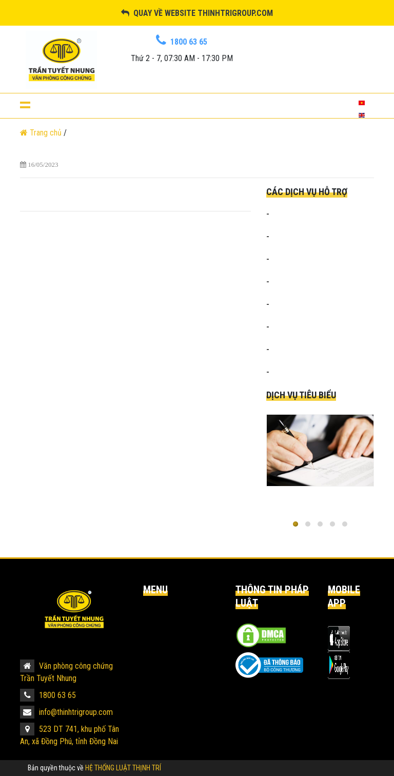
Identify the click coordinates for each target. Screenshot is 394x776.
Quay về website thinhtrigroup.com (197, 13)
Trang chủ (42, 133)
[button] (295, 524)
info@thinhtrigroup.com (66, 712)
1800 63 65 (48, 695)
